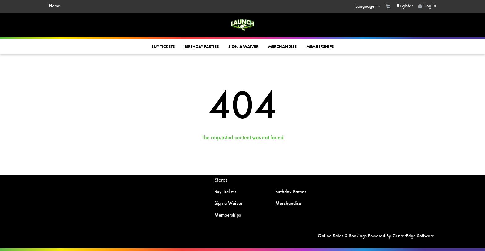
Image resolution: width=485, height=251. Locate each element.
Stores (220, 179)
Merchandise (282, 46)
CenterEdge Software (413, 235)
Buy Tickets (163, 46)
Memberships (320, 46)
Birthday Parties (201, 46)
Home (54, 5)
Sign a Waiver (243, 46)
